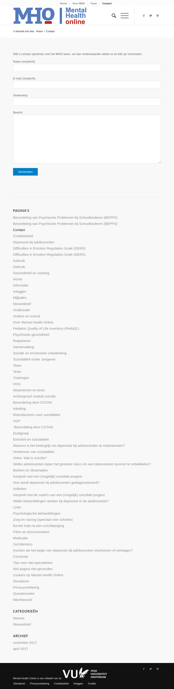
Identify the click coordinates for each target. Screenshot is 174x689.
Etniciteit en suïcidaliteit (31, 439)
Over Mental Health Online (33, 322)
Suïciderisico (23, 544)
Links (17, 507)
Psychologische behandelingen (36, 513)
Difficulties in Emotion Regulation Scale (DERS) (49, 248)
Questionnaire (23, 593)
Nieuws (18, 618)
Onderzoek (21, 310)
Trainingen (21, 378)
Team (93, 3)
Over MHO (79, 3)
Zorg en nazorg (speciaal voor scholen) (43, 519)
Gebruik (19, 261)
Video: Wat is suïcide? (30, 458)
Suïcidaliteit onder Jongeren (34, 359)
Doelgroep (21, 433)
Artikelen (19, 489)
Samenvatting (23, 347)
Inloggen (19, 291)
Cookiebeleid (23, 236)
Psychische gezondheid (31, 335)
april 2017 (20, 649)
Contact (107, 3)
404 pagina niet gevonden (33, 569)
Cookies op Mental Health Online (38, 575)
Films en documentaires (31, 532)
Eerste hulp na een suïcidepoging (38, 526)
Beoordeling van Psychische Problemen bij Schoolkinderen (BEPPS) (65, 217)
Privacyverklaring (26, 587)
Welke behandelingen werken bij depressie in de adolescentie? (61, 501)
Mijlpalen (20, 298)
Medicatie (20, 538)
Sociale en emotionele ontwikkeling (39, 353)
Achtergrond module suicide (34, 396)
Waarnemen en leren (29, 390)
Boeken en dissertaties (30, 470)
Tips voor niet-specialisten (33, 563)
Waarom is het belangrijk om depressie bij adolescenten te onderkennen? (69, 445)
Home (63, 3)
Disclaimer (21, 581)
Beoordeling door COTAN (32, 402)
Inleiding (19, 408)
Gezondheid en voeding (31, 273)
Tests (17, 371)
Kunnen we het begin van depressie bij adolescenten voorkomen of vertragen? (73, 550)
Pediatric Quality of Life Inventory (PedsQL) (46, 328)
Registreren (22, 341)
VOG (17, 384)
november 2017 (25, 642)
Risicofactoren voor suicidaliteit (36, 415)
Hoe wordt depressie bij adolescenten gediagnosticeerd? (56, 482)
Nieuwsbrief (22, 304)
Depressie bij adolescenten (33, 242)
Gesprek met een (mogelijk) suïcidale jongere (47, 476)
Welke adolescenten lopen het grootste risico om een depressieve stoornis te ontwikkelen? (82, 464)
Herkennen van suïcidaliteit (33, 452)
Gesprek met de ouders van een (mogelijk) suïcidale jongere (59, 495)
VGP (16, 421)
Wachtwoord (22, 600)
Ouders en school (26, 316)
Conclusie (20, 556)
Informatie (20, 285)
